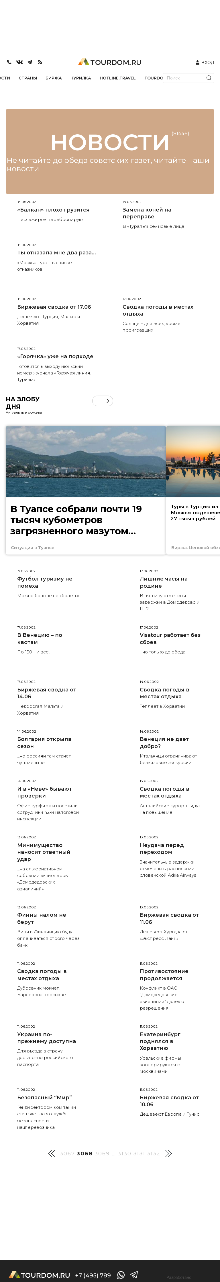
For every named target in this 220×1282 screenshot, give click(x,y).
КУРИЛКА (80, 78)
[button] (108, 401)
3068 (85, 1154)
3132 (153, 1154)
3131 (139, 1154)
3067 (67, 1154)
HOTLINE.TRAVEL (118, 78)
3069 (102, 1154)
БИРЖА (54, 78)
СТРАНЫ (28, 78)
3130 (124, 1154)
